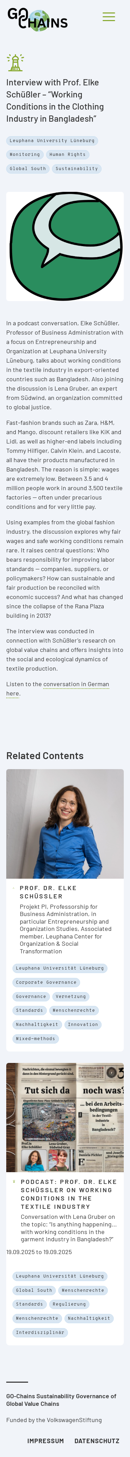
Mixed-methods (35, 1039)
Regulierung (69, 1304)
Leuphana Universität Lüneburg (60, 968)
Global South (28, 169)
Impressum (45, 1441)
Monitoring (25, 155)
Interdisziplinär (40, 1333)
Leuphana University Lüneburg (52, 141)
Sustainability (76, 169)
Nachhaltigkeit (37, 1025)
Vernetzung (71, 997)
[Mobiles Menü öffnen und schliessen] (87, 6)
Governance (31, 997)
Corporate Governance (46, 983)
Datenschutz (97, 1441)
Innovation (83, 1025)
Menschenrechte (74, 1011)
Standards (29, 1011)
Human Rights (68, 155)
